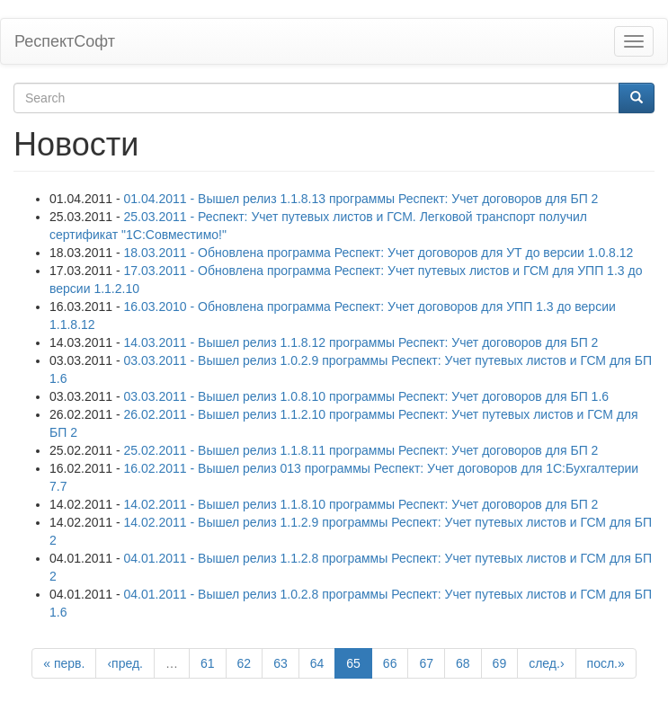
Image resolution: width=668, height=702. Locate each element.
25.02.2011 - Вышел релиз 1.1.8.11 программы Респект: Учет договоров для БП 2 (361, 450)
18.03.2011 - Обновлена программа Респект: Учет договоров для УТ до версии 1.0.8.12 (379, 252)
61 (207, 663)
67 (426, 663)
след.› (546, 663)
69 (500, 663)
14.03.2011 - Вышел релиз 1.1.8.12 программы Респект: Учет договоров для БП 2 (361, 342)
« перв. (64, 663)
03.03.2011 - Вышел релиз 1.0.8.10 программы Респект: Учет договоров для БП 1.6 (367, 396)
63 (280, 663)
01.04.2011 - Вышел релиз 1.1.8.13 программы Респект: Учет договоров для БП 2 (361, 198)
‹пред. (125, 663)
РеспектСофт (64, 41)
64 (317, 663)
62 (244, 663)
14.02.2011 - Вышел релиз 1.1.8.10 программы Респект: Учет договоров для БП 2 (361, 504)
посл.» (606, 663)
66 (390, 663)
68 (463, 663)
